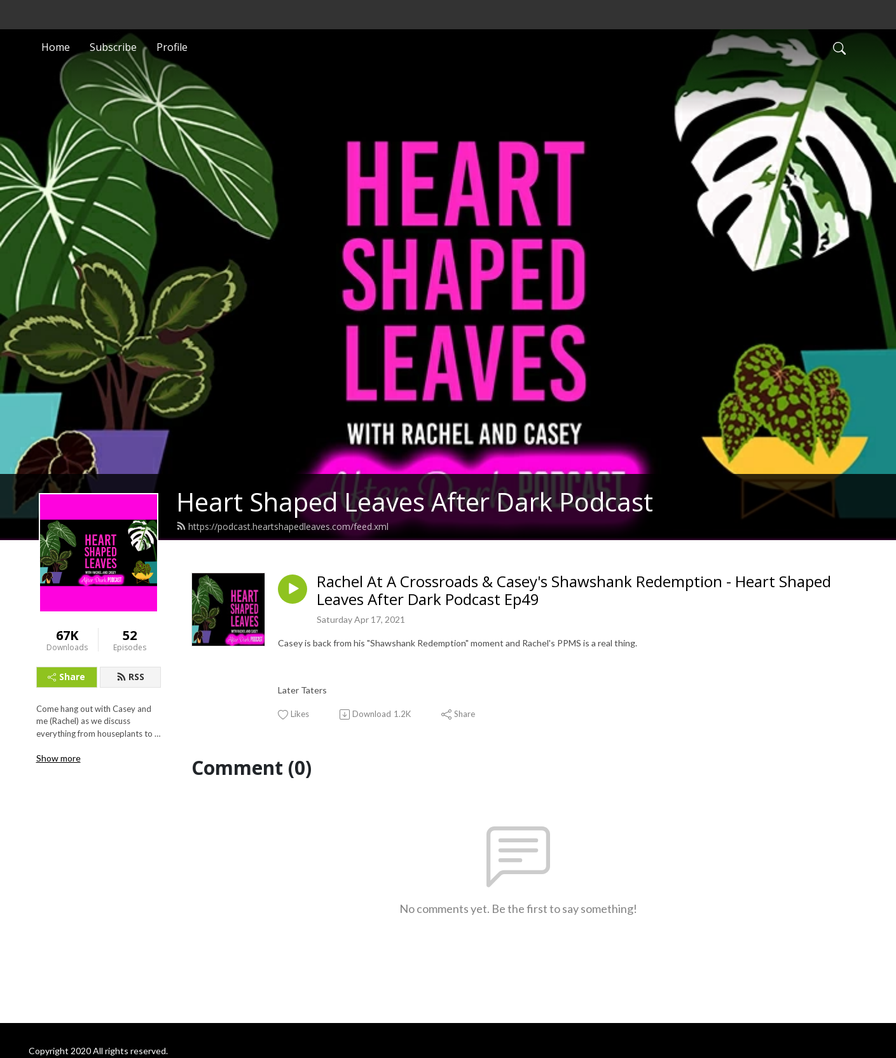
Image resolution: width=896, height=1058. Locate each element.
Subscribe (113, 47)
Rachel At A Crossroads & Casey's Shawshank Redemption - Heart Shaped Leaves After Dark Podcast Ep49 (574, 591)
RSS (130, 677)
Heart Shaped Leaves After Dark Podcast (414, 501)
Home (55, 47)
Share (66, 677)
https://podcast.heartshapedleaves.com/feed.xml (282, 526)
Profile (172, 47)
